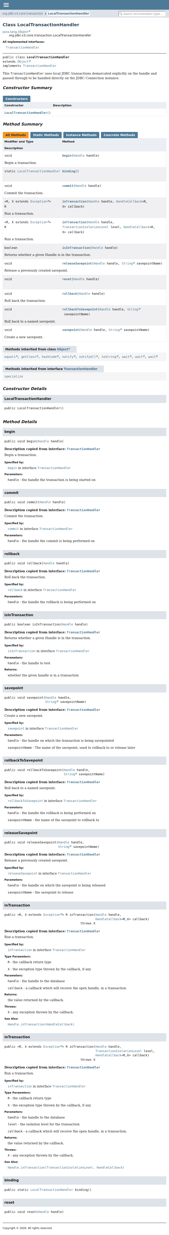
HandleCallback (129, 201)
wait (125, 356)
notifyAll (87, 356)
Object (23, 61)
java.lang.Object (15, 32)
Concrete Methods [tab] (119, 135)
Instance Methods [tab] (81, 135)
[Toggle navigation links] (6, 5)
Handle (78, 155)
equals (10, 356)
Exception (38, 201)
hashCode (49, 356)
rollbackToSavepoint (79, 309)
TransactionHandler (22, 47)
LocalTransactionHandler (68, 13)
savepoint (70, 330)
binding (68, 171)
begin (67, 155)
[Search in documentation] (142, 14)
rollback (69, 293)
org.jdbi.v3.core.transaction (22, 13)
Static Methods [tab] (46, 135)
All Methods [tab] (16, 135)
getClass (28, 356)
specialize (13, 376)
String (127, 263)
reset (67, 279)
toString (108, 356)
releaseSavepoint (77, 263)
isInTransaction (76, 248)
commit (67, 186)
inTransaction (74, 201)
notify (67, 356)
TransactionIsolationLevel (85, 227)
